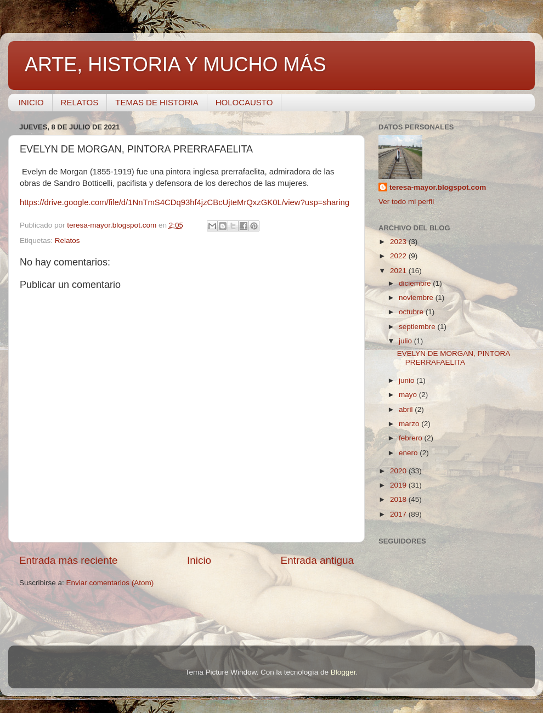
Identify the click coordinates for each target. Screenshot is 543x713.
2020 (399, 471)
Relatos (67, 240)
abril (407, 409)
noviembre (417, 297)
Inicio (199, 560)
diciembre (416, 283)
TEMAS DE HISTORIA (156, 102)
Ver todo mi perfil (406, 201)
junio (407, 380)
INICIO (31, 102)
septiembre (418, 326)
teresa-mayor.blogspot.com (437, 187)
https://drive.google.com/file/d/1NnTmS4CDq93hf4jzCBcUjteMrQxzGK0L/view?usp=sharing (184, 202)
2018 (399, 499)
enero (409, 453)
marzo (410, 424)
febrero (412, 438)
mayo (409, 395)
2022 (399, 256)
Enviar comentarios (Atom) (110, 583)
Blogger (343, 672)
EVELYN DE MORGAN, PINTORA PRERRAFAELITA (453, 357)
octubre (412, 312)
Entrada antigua (317, 560)
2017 (399, 514)
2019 (399, 485)
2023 (399, 241)
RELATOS (80, 102)
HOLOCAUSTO (244, 102)
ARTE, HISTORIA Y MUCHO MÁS (175, 64)
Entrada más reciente (68, 560)
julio (406, 341)
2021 (399, 271)
